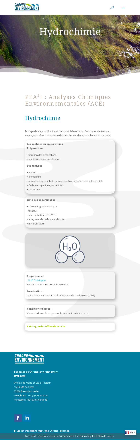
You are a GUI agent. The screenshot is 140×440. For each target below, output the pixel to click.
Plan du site (104, 436)
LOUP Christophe (36, 280)
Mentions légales (86, 436)
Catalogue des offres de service (46, 326)
